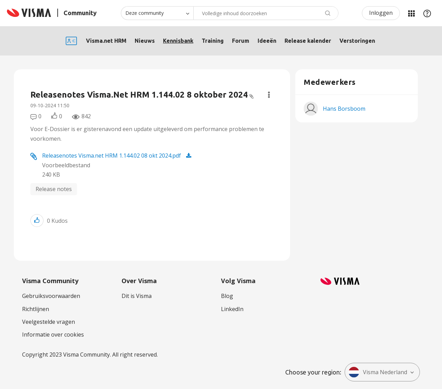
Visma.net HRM (106, 41)
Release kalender (308, 41)
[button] (37, 220)
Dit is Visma (137, 296)
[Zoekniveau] (157, 13)
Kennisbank (178, 41)
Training (213, 41)
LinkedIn (232, 309)
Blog (227, 296)
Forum (240, 41)
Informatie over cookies (53, 334)
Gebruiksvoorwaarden (51, 296)
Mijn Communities (411, 13)
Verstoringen (357, 41)
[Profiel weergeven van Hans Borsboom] (344, 108)
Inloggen (381, 13)
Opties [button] (268, 94)
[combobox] (265, 13)
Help (427, 13)
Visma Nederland (377, 372)
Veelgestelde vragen (48, 322)
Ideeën (267, 41)
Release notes (54, 189)
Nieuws (145, 41)
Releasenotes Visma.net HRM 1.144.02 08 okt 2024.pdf (111, 155)
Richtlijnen (35, 309)
